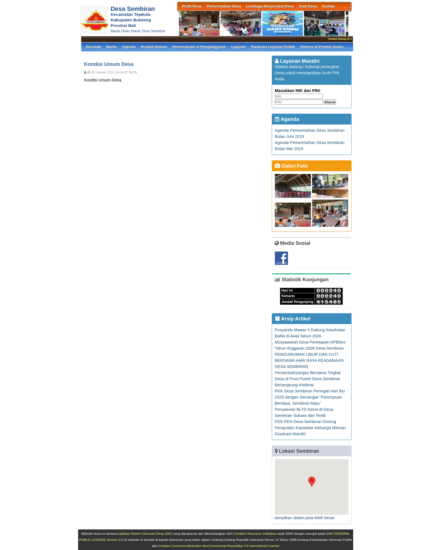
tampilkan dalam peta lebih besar (305, 518)
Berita (111, 47)
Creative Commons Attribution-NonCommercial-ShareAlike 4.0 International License (218, 545)
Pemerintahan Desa (224, 6)
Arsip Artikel (293, 319)
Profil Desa (191, 6)
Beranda (93, 47)
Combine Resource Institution (254, 533)
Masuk (330, 102)
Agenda (129, 47)
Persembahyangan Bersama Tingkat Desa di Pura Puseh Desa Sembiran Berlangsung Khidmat (308, 378)
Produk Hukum (154, 47)
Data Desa (308, 6)
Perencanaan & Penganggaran (199, 47)
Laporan (238, 47)
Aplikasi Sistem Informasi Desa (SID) (145, 533)
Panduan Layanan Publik (273, 47)
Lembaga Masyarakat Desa (270, 6)
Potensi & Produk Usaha (321, 47)
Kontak (328, 6)
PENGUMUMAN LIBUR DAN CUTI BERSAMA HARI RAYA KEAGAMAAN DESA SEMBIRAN (309, 360)
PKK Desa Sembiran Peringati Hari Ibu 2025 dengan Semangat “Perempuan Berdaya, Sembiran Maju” (310, 397)
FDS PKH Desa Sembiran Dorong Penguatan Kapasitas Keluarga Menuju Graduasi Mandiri (310, 427)
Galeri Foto (291, 166)
